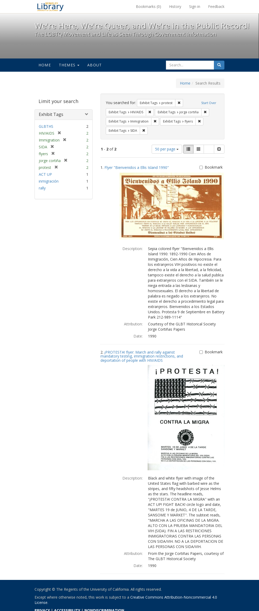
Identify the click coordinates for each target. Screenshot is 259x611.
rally (42, 187)
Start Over (208, 103)
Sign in (194, 6)
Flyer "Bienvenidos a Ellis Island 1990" (136, 167)
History (175, 6)
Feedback (216, 6)
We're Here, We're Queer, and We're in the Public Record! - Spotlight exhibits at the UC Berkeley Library (50, 6)
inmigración (49, 181)
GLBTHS (46, 126)
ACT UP (45, 174)
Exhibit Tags (51, 114)
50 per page (167, 148)
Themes (69, 64)
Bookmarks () (148, 6)
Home (45, 64)
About (94, 64)
